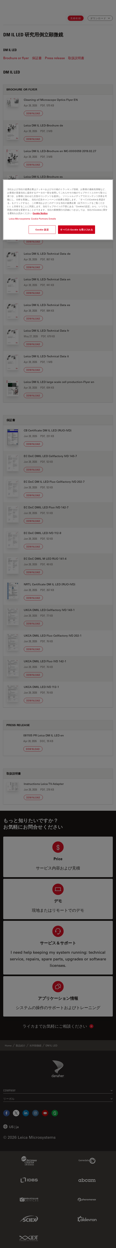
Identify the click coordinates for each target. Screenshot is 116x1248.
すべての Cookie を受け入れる (76, 229)
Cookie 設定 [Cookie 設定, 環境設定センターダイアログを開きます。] (42, 229)
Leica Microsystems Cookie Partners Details (32, 218)
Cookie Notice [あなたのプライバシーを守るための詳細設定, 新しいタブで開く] (40, 213)
